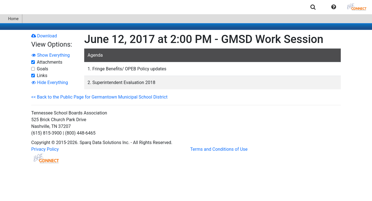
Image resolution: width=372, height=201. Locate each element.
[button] (333, 7)
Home (11, 18)
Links (42, 75)
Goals (42, 68)
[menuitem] (313, 7)
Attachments (49, 62)
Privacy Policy (45, 149)
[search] (313, 7)
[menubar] (186, 7)
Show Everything (51, 55)
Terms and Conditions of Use (219, 149)
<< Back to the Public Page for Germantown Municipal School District (99, 97)
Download (44, 36)
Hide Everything (50, 82)
